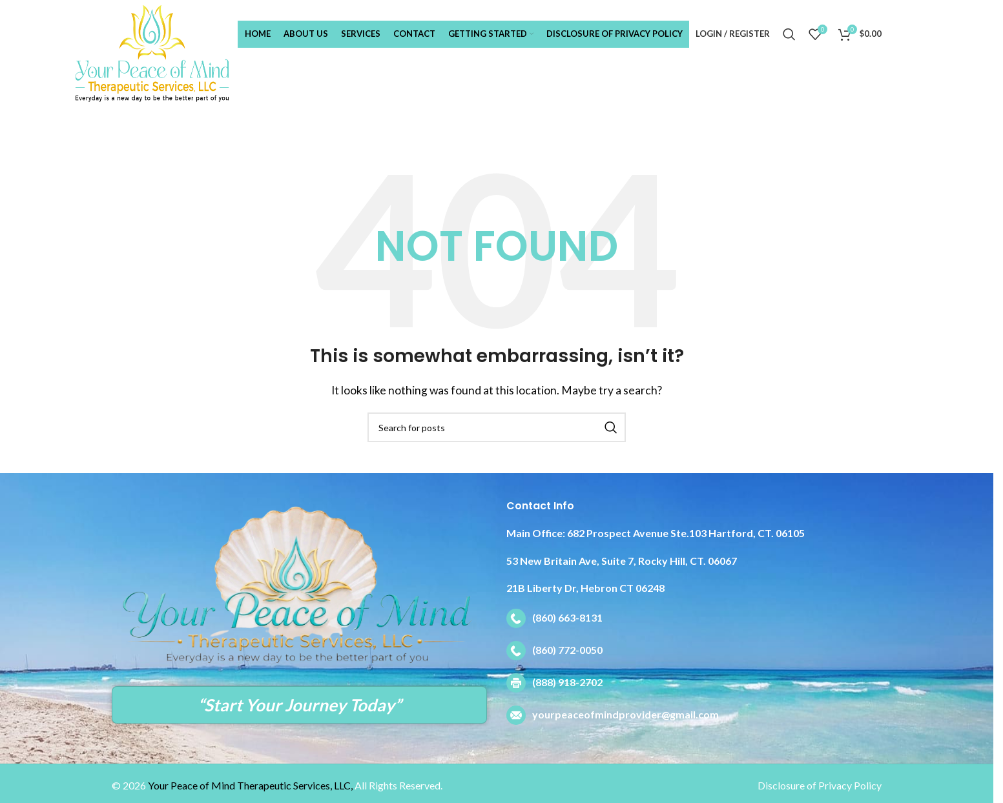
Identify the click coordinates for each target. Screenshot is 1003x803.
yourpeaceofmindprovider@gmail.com (625, 714)
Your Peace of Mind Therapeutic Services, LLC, (250, 785)
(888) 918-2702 (567, 682)
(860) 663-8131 (567, 617)
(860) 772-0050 (567, 650)
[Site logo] (171, 52)
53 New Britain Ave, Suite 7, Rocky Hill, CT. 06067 (621, 560)
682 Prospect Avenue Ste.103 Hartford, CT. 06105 (655, 533)
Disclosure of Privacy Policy (820, 785)
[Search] (789, 34)
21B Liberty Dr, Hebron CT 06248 (585, 588)
